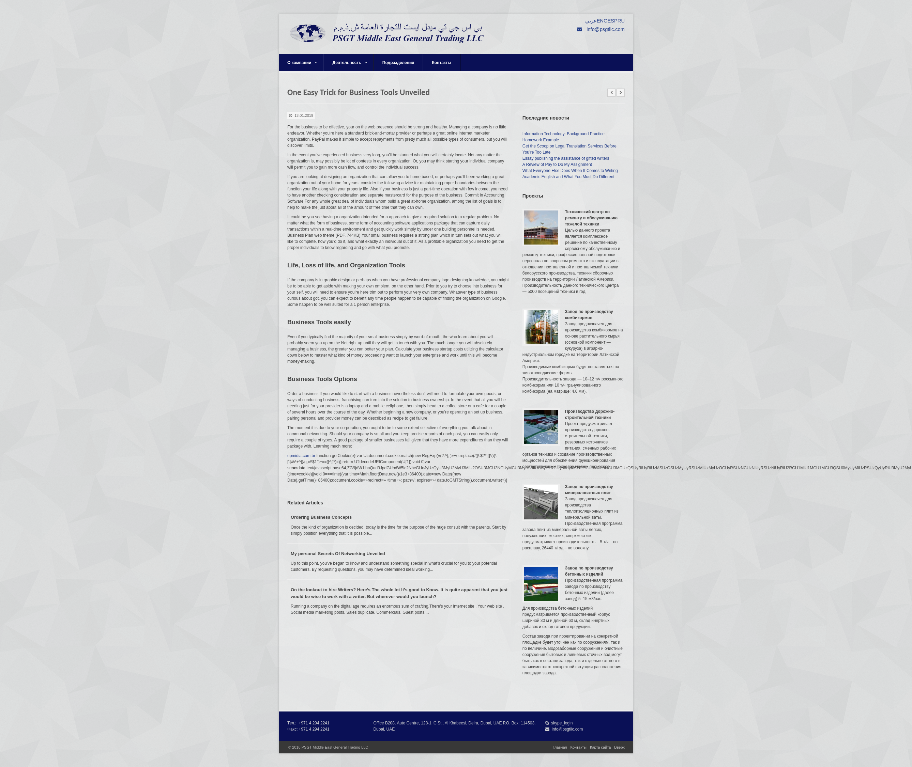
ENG (602, 21)
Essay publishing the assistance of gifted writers (565, 158)
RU (621, 21)
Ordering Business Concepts (321, 517)
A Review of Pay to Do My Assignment (557, 164)
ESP (612, 21)
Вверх (619, 747)
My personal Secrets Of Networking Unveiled (338, 553)
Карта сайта (600, 747)
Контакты (441, 62)
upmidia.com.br (301, 455)
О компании (302, 62)
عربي (591, 21)
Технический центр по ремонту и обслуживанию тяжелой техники (591, 217)
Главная (560, 747)
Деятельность (350, 62)
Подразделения (398, 62)
